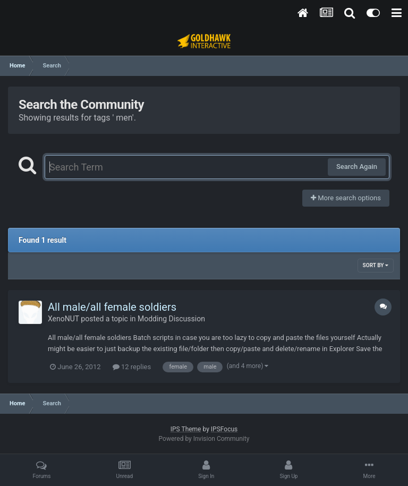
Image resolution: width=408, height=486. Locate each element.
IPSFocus (224, 429)
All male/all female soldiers (112, 307)
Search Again (356, 166)
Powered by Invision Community (204, 438)
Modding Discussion (171, 318)
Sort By (375, 265)
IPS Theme (186, 429)
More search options (346, 198)
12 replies (132, 367)
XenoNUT (63, 318)
